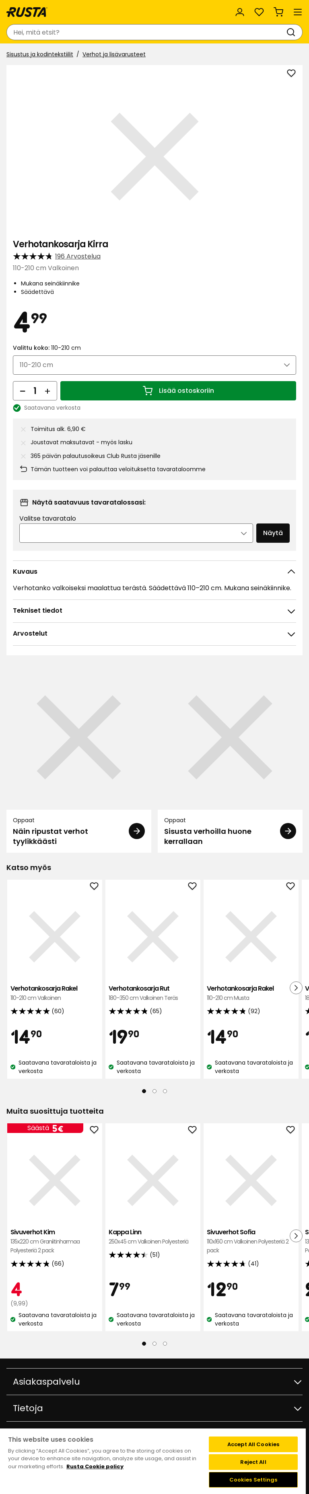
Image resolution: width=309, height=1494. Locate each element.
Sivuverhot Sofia (251, 1241)
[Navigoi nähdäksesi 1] (144, 1091)
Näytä (273, 533)
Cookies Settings (253, 1480)
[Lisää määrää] (47, 391)
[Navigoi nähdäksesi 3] (165, 1091)
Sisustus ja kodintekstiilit (39, 54)
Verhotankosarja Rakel (54, 993)
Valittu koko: (47, 348)
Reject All (253, 1462)
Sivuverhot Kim (54, 1241)
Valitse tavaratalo (47, 518)
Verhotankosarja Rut (153, 993)
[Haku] (292, 32)
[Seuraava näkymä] (296, 987)
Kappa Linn (153, 1237)
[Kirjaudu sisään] (239, 12)
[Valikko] (297, 12)
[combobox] (146, 32)
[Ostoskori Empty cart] (278, 12)
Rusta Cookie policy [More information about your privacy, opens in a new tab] (95, 1466)
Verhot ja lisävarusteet (114, 54)
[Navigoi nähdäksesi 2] (154, 1091)
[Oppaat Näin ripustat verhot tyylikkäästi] (78, 759)
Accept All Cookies (253, 1444)
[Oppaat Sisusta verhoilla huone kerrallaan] (230, 759)
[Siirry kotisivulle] (26, 12)
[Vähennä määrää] (22, 391)
